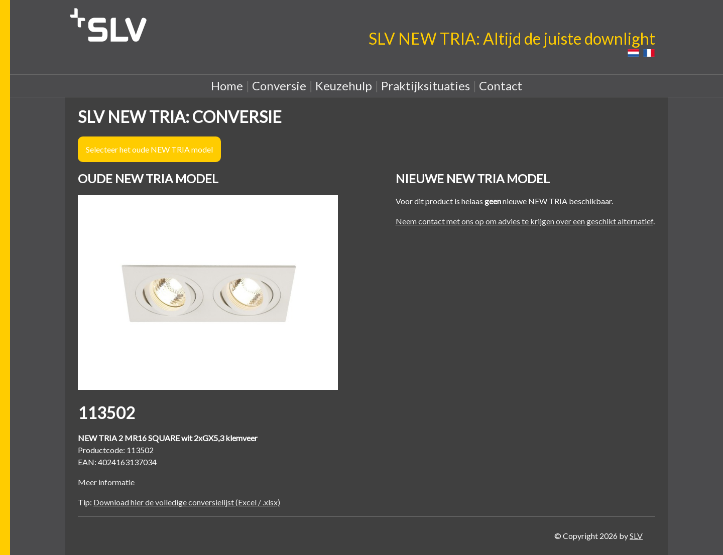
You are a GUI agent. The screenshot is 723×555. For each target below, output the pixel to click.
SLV (636, 535)
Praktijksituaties (425, 85)
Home (227, 85)
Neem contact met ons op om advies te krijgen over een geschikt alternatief (524, 221)
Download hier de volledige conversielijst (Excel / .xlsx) (186, 502)
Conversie (279, 85)
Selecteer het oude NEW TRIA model (149, 149)
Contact (500, 85)
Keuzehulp (343, 85)
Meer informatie (106, 482)
